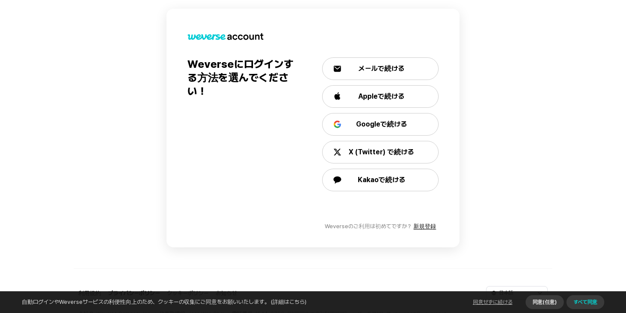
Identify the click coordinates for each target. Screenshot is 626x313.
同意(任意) (545, 302)
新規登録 (424, 226)
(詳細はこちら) (288, 302)
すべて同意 (585, 302)
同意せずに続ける (493, 302)
